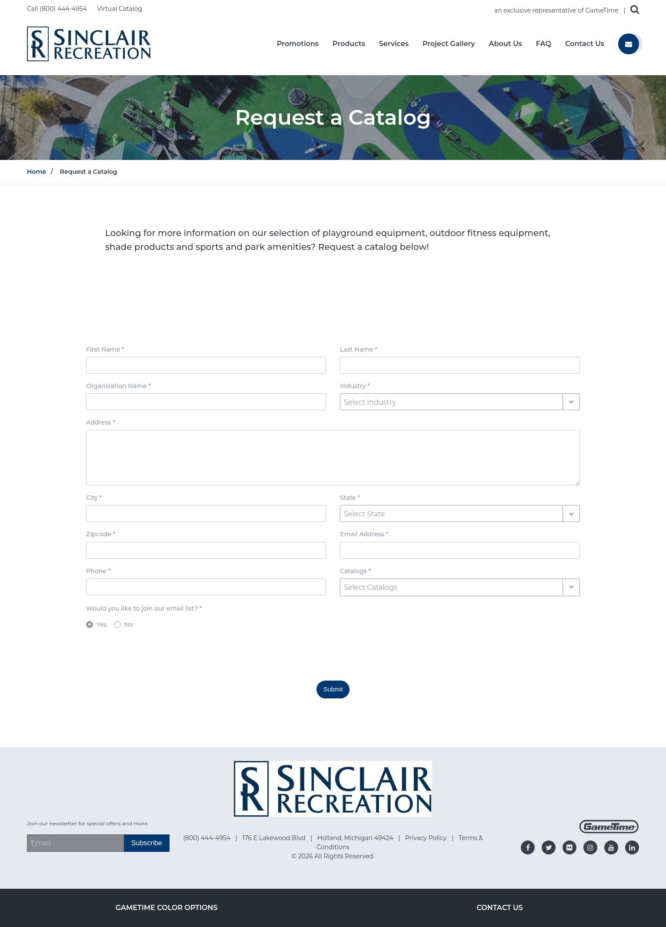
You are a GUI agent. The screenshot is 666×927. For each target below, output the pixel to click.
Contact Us (584, 43)
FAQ (543, 43)
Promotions (298, 43)
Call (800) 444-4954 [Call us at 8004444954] (58, 9)
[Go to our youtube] (611, 847)
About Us (505, 43)
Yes (102, 624)
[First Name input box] (206, 365)
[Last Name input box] (460, 365)
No (128, 624)
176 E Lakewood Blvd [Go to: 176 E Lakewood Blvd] (274, 838)
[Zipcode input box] (206, 550)
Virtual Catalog (119, 9)
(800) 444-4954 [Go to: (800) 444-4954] (207, 838)
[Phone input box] (206, 586)
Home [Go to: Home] (36, 172)
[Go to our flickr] (569, 847)
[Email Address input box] (460, 550)
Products (349, 43)
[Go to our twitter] (549, 847)
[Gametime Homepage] (609, 831)
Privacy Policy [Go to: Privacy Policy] (426, 838)
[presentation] (152, 657)
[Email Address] (75, 843)
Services (394, 43)
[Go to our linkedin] (632, 847)
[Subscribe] (147, 843)
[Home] (89, 43)
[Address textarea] (333, 457)
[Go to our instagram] (590, 847)
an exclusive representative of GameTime (557, 10)
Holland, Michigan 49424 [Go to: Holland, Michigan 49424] (356, 838)
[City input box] (206, 513)
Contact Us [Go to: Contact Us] (499, 908)
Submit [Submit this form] (333, 689)
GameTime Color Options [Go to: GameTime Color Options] (167, 908)
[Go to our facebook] (528, 847)
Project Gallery (449, 43)
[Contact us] (628, 43)
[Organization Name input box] (206, 401)
